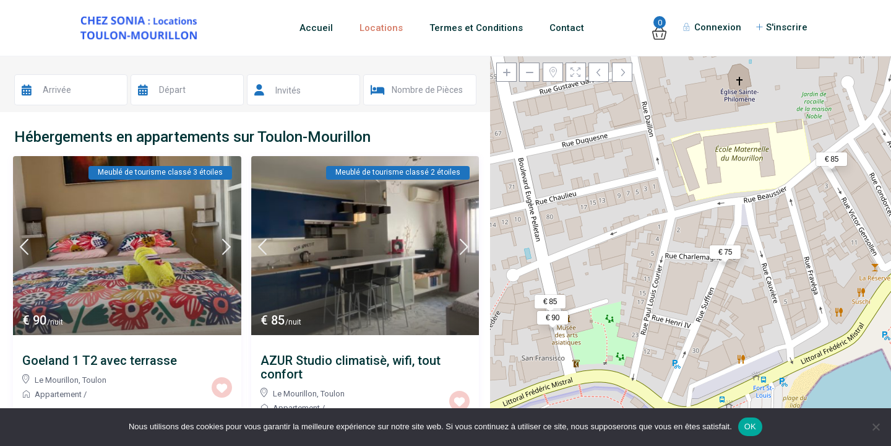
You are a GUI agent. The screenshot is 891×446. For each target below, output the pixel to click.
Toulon (94, 380)
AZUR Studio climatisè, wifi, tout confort (350, 367)
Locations (381, 27)
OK (750, 426)
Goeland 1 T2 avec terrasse (99, 360)
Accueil (316, 27)
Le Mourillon (57, 380)
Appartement (58, 394)
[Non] (875, 427)
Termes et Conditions (476, 27)
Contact (566, 27)
